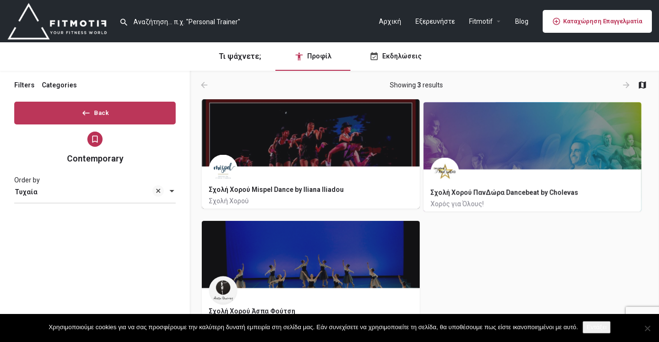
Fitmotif (481, 21)
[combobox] (95, 195)
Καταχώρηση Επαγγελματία (597, 21)
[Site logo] (59, 20)
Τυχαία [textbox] (89, 196)
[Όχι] (647, 328)
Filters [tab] (24, 85)
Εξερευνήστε (435, 21)
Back (95, 111)
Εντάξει (596, 327)
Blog (521, 21)
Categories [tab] (59, 85)
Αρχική (390, 21)
